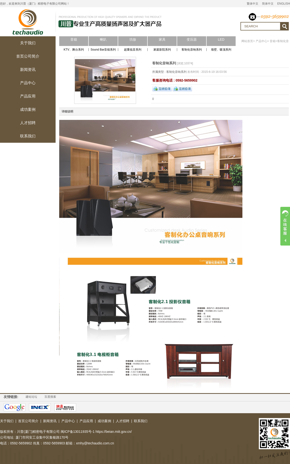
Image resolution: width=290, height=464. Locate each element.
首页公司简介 (28, 421)
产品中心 (261, 41)
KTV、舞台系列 (74, 49)
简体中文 (268, 3)
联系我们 (140, 421)
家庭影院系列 (162, 49)
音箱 (273, 41)
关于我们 (7, 421)
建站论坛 (31, 396)
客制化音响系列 (191, 49)
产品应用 (86, 421)
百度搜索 (50, 396)
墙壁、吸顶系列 (221, 49)
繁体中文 (252, 3)
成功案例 (104, 421)
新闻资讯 (50, 421)
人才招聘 (122, 421)
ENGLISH (283, 3)
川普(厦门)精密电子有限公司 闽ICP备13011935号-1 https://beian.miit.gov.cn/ (74, 432)
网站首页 (247, 41)
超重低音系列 (132, 49)
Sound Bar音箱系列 (103, 49)
